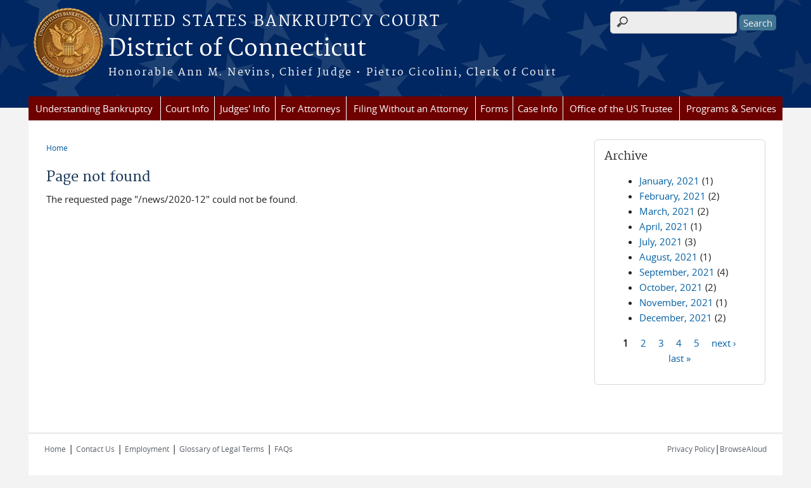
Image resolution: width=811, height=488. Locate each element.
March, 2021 (667, 211)
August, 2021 (668, 256)
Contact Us (95, 449)
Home (57, 148)
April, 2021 (663, 226)
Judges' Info (245, 108)
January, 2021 (669, 180)
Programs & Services (731, 108)
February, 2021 (672, 195)
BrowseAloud (743, 449)
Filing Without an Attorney (411, 108)
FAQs (283, 449)
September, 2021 (677, 272)
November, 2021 (676, 302)
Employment (147, 449)
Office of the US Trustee (621, 108)
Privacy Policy (691, 449)
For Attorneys (310, 108)
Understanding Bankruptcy (94, 108)
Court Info (187, 108)
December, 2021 (675, 317)
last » (679, 357)
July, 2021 (660, 241)
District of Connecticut (237, 48)
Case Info (538, 108)
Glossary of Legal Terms (221, 449)
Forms (494, 108)
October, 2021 (671, 287)
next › (724, 342)
